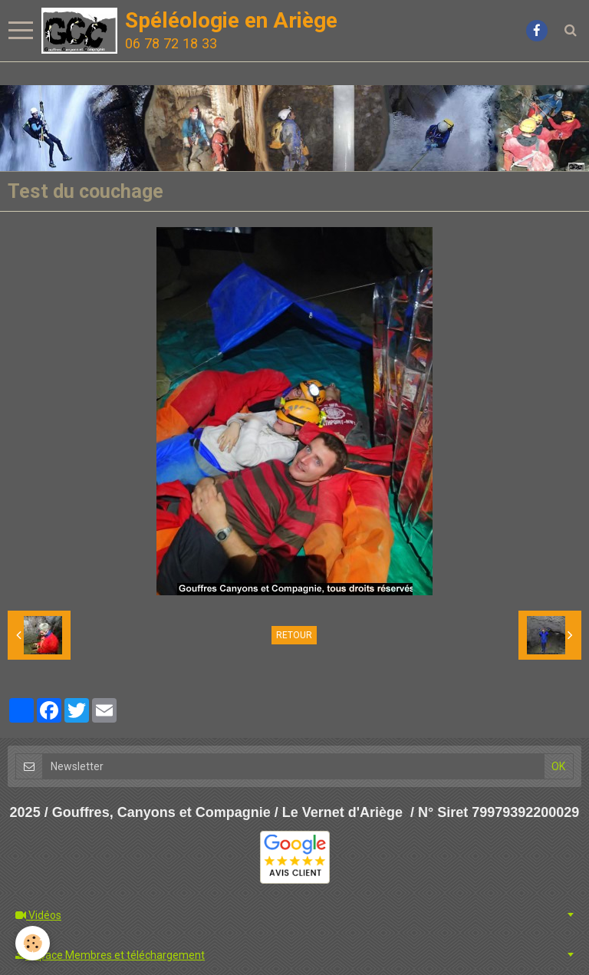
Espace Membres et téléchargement (110, 955)
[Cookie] (32, 943)
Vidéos (38, 915)
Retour (294, 635)
